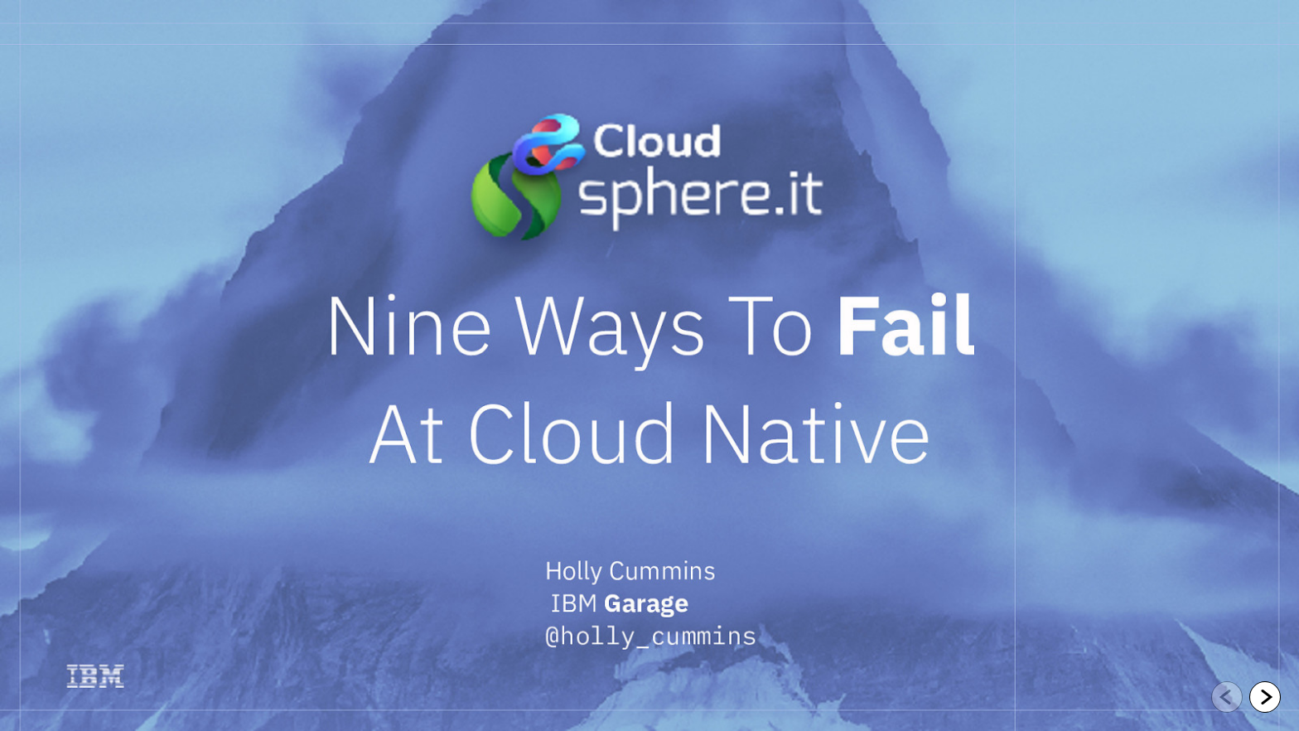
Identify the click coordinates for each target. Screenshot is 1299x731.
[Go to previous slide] (1227, 697)
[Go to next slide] (1265, 697)
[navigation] (1246, 697)
